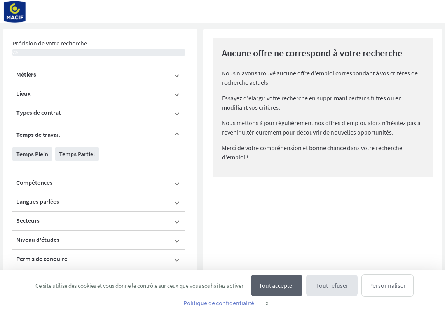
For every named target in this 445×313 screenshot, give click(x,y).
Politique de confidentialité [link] (218, 303)
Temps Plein (32, 154)
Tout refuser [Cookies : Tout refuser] (332, 285)
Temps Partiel (77, 154)
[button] (98, 74)
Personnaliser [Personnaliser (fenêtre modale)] (387, 285)
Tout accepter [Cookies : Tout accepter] (277, 285)
